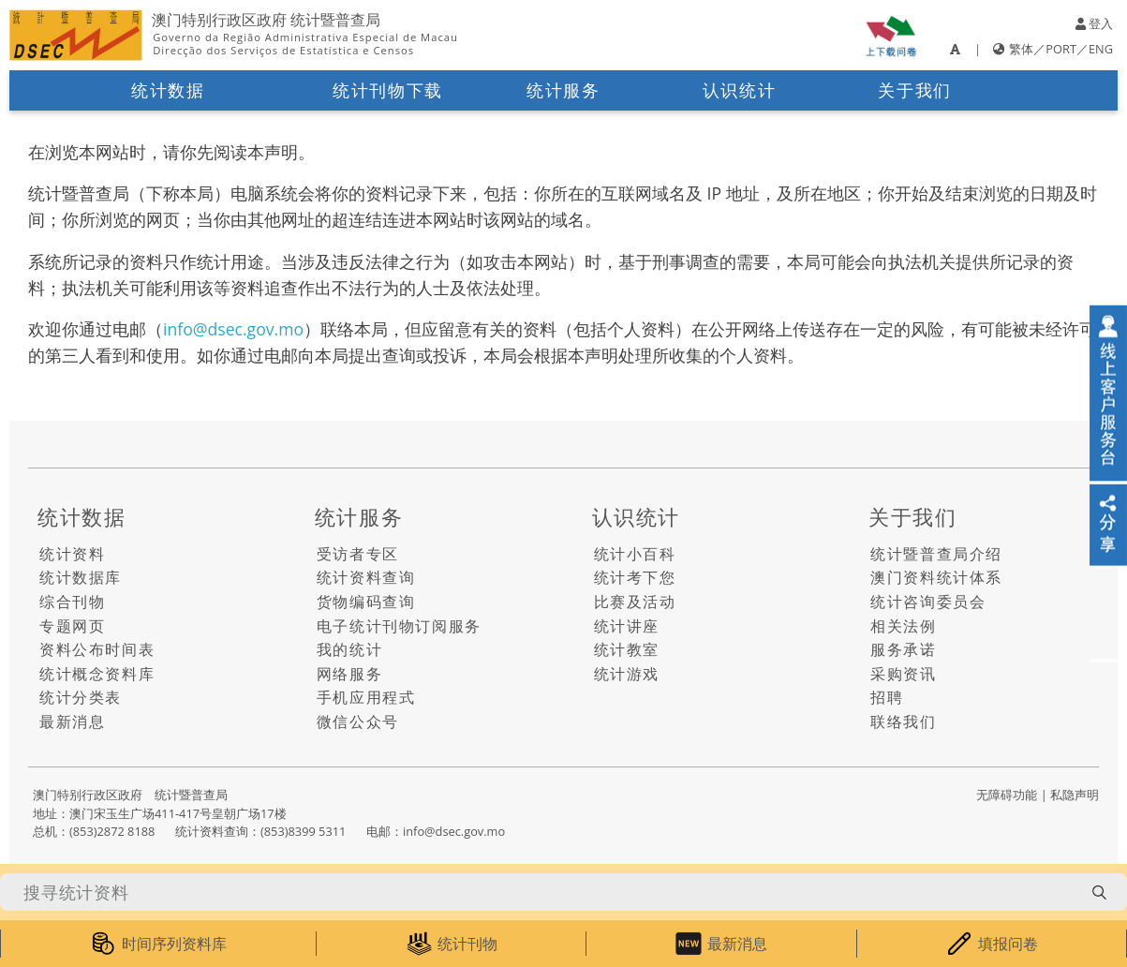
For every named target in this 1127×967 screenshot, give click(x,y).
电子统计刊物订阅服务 (399, 626)
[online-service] (1108, 393)
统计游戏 (627, 673)
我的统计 (349, 649)
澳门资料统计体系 (936, 577)
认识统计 (739, 90)
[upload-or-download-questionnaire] (891, 35)
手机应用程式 (366, 697)
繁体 (1021, 48)
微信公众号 (358, 721)
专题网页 (72, 626)
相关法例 (903, 626)
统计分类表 (80, 697)
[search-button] (1099, 892)
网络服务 (349, 673)
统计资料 (72, 553)
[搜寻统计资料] (540, 892)
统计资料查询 (366, 577)
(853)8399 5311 (303, 831)
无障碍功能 (1006, 794)
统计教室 (627, 649)
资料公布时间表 (97, 649)
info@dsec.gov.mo (233, 329)
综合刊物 (72, 601)
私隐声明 (1074, 794)
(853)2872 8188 (112, 831)
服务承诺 (903, 649)
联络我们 (903, 721)
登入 (1094, 23)
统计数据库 (80, 577)
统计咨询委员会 (928, 601)
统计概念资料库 (97, 673)
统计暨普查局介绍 (936, 553)
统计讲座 (627, 626)
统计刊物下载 (388, 90)
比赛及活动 (635, 601)
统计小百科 (635, 553)
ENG (1101, 48)
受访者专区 (358, 553)
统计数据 (167, 90)
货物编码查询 (366, 601)
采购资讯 (903, 673)
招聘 (886, 697)
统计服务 (563, 90)
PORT (1060, 48)
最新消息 (72, 721)
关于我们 (914, 90)
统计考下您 (635, 577)
